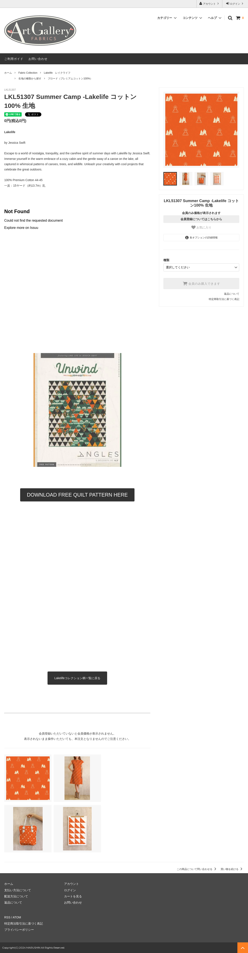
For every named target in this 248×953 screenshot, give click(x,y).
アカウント (209, 3)
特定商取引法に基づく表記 (224, 299)
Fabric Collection (27, 72)
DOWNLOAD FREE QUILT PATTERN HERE (77, 495)
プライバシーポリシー (19, 929)
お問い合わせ (38, 59)
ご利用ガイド (13, 59)
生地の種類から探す (29, 78)
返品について (231, 293)
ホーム (8, 72)
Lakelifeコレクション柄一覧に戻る (77, 678)
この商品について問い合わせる (197, 869)
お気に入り (201, 227)
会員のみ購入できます (201, 283)
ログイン (235, 3)
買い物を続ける (232, 869)
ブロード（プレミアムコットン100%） (70, 78)
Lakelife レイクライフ (57, 72)
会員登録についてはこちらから (201, 219)
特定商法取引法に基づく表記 (23, 923)
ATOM (17, 917)
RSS (7, 917)
